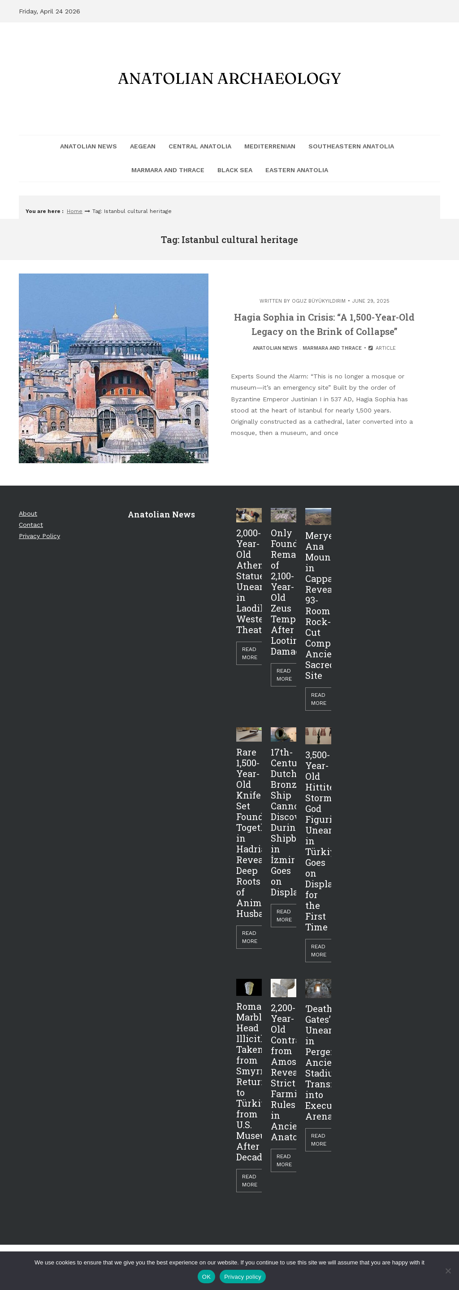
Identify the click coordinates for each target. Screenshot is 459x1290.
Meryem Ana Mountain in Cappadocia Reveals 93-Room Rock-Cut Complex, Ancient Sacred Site (318, 605)
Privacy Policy (39, 535)
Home (74, 211)
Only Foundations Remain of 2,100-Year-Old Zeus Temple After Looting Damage (283, 591)
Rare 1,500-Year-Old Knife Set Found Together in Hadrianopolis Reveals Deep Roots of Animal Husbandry (249, 833)
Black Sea (234, 170)
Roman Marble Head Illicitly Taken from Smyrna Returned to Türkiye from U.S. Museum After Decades (249, 1081)
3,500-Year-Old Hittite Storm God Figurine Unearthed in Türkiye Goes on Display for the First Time (318, 840)
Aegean (143, 146)
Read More (249, 653)
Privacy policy (242, 1276)
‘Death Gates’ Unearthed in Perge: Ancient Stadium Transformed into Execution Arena (318, 1062)
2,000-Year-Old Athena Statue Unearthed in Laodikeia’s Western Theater (249, 581)
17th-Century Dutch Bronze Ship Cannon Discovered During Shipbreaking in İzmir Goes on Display (283, 822)
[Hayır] (447, 1270)
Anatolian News (88, 146)
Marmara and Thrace (167, 170)
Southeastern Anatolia (351, 146)
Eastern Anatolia (296, 170)
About (28, 513)
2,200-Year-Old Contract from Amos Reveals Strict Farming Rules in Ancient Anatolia (283, 1072)
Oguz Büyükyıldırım (319, 301)
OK (206, 1276)
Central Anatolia (200, 146)
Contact (31, 524)
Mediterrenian (269, 146)
